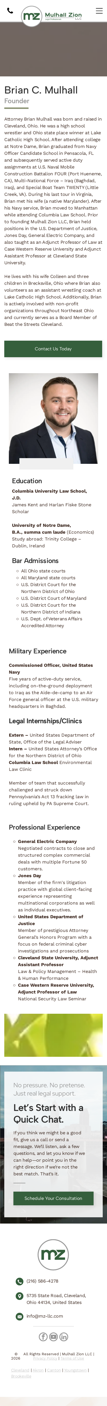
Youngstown (75, 1370)
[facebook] (43, 1337)
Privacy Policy (45, 1358)
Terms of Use (72, 1358)
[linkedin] (63, 1337)
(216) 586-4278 (43, 1281)
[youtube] (53, 1337)
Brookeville (21, 1376)
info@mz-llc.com (45, 1316)
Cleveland (20, 1370)
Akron (38, 1370)
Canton (54, 1370)
